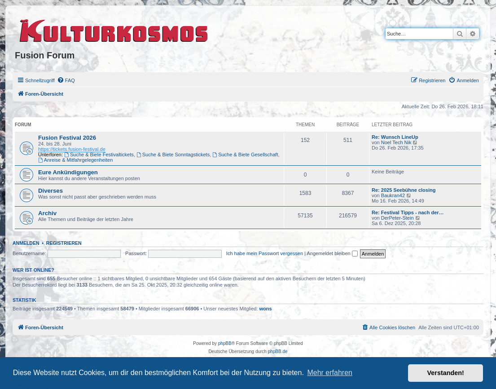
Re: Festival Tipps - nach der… (408, 212)
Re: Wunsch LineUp (395, 137)
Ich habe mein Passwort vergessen (264, 253)
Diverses (50, 190)
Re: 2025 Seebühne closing (403, 190)
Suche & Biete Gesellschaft (245, 154)
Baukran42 (393, 195)
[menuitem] (66, 80)
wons (265, 308)
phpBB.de (278, 351)
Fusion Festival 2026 (67, 137)
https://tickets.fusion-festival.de (71, 149)
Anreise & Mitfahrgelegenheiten (75, 160)
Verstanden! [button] (445, 372)
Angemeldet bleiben (332, 253)
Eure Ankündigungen (68, 172)
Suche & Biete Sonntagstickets (173, 154)
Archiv (47, 213)
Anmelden (26, 243)
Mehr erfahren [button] (329, 372)
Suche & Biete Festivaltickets (99, 154)
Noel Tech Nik (396, 142)
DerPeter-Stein (397, 218)
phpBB (225, 343)
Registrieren (64, 243)
